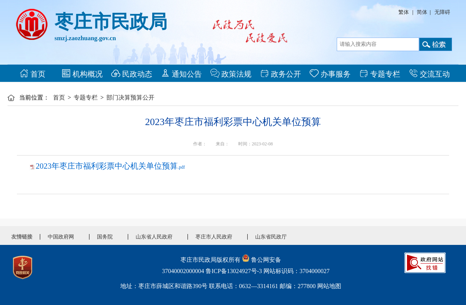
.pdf (110, 167)
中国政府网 (61, 237)
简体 (422, 12)
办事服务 (330, 73)
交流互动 (429, 73)
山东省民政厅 (271, 237)
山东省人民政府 (154, 237)
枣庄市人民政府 (213, 237)
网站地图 (329, 286)
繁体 (403, 12)
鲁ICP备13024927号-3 (234, 271)
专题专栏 (379, 73)
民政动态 (131, 73)
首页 (32, 73)
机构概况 (82, 73)
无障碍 (442, 12)
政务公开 (280, 73)
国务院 (105, 237)
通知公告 (181, 73)
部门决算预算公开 (130, 97)
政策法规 (230, 73)
